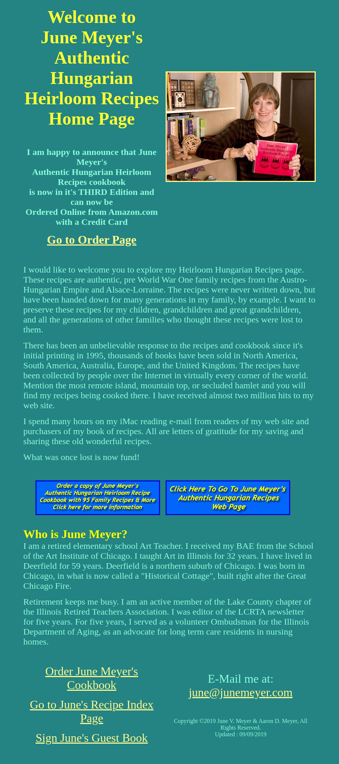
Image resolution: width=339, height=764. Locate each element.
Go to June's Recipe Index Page (92, 711)
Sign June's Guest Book (91, 737)
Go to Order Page (91, 239)
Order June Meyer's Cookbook (91, 678)
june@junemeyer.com (240, 692)
